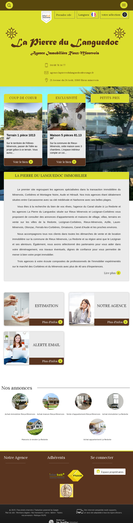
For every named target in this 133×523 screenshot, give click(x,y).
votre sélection (111, 14)
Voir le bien (23, 162)
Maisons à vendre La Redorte (35, 440)
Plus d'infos (52, 322)
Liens (47, 512)
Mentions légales (23, 512)
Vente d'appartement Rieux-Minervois (83, 414)
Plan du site (10, 512)
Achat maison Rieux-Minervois (50, 414)
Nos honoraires (37, 512)
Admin (53, 512)
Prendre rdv (63, 15)
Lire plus (112, 273)
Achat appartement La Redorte (97, 440)
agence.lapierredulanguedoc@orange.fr (72, 72)
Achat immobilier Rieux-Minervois (20, 414)
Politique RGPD (40, 515)
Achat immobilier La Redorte (115, 414)
